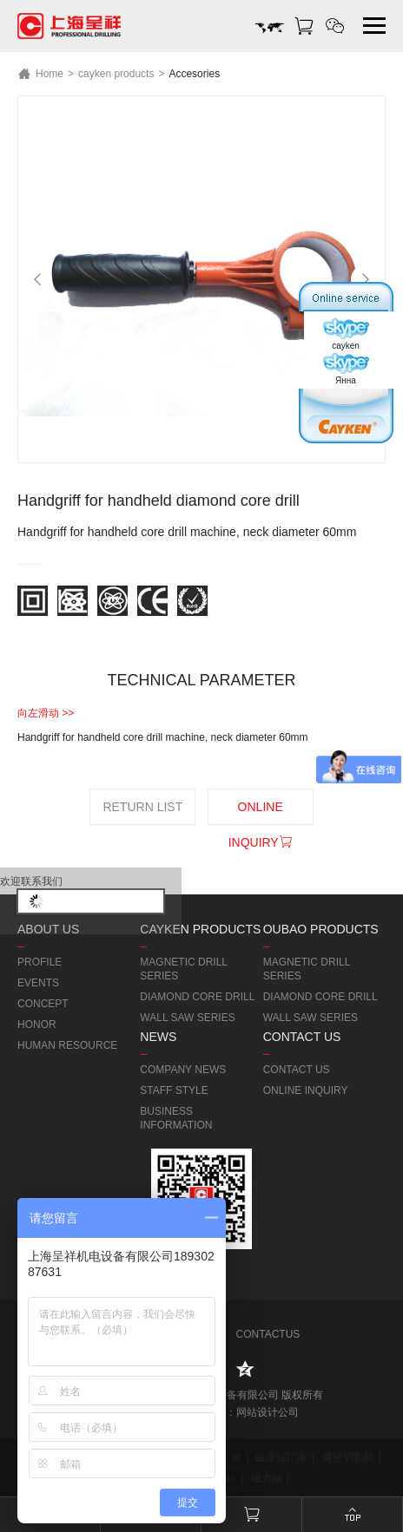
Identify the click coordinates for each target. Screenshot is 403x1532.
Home (40, 73)
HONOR (36, 1024)
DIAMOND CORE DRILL (197, 997)
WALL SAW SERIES (187, 1018)
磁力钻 (266, 1478)
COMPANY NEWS (183, 1070)
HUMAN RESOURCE (67, 1045)
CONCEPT (43, 1004)
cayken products (116, 74)
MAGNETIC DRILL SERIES (183, 969)
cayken (345, 334)
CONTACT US (296, 1070)
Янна (345, 368)
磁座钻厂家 (281, 1457)
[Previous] (37, 279)
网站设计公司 (267, 1412)
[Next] (365, 279)
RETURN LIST (142, 807)
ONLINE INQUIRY (260, 812)
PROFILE (39, 962)
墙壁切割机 (348, 1457)
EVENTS (38, 983)
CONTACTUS (266, 1334)
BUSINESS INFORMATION (176, 1118)
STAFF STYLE (174, 1090)
